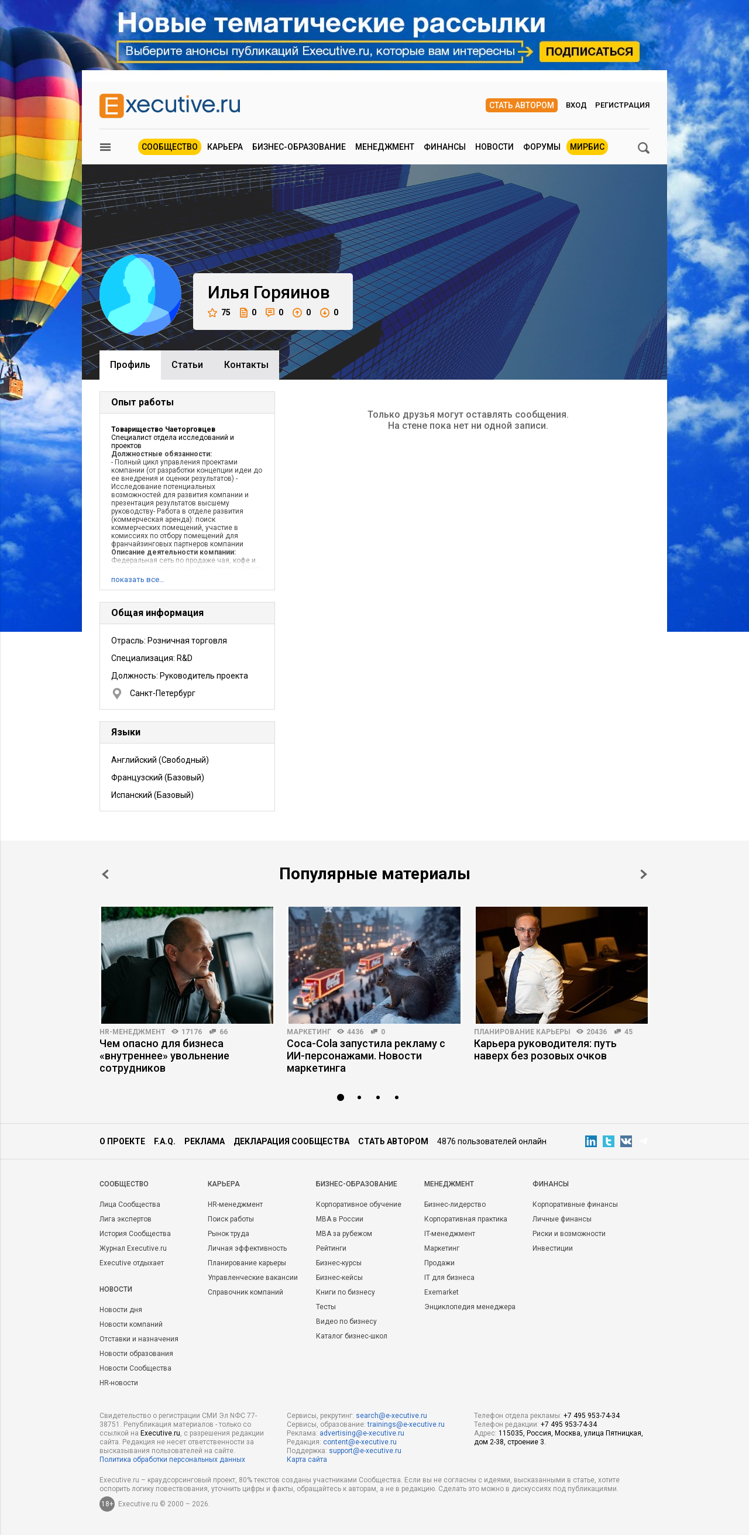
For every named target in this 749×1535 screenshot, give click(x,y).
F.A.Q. (165, 1141)
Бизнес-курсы (339, 1263)
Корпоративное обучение (358, 1204)
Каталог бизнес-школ (351, 1336)
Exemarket (441, 1292)
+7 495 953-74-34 (592, 1416)
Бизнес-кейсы (339, 1278)
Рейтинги (331, 1248)
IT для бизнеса (449, 1278)
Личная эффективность (247, 1248)
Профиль (130, 364)
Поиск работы (231, 1219)
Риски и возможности (569, 1234)
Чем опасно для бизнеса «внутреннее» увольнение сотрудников (164, 1055)
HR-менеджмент (132, 1032)
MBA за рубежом (344, 1234)
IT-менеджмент (449, 1234)
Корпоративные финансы (575, 1204)
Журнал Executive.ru (133, 1248)
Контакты (246, 364)
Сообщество (170, 147)
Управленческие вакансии (253, 1278)
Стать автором (521, 105)
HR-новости (118, 1383)
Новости (494, 147)
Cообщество (124, 1184)
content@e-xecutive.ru (360, 1442)
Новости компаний (131, 1324)
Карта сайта (307, 1459)
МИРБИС (587, 147)
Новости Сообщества (135, 1368)
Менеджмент (384, 147)
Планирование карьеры (522, 1032)
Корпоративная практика (465, 1219)
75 (219, 312)
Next (644, 874)
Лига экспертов (125, 1219)
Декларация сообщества (291, 1141)
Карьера (225, 147)
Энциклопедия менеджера (470, 1307)
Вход (576, 105)
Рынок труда (228, 1234)
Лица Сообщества (129, 1204)
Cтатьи (187, 364)
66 (223, 1032)
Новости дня (120, 1310)
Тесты (326, 1307)
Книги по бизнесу (345, 1292)
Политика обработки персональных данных (172, 1459)
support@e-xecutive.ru (365, 1451)
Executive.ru (160, 1433)
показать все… (137, 579)
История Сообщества (135, 1234)
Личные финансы (562, 1219)
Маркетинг (309, 1032)
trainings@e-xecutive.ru (406, 1424)
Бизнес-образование (299, 147)
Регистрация (622, 105)
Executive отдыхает (131, 1263)
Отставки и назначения (138, 1339)
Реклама (204, 1141)
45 (628, 1032)
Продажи (439, 1263)
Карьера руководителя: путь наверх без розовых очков (545, 1049)
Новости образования (136, 1354)
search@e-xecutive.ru (391, 1416)
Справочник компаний (245, 1292)
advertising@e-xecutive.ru (361, 1433)
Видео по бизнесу (346, 1321)
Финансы (445, 147)
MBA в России (339, 1219)
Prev (105, 874)
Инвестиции (552, 1248)
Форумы (542, 147)
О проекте (122, 1141)
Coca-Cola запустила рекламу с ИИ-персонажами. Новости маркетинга (366, 1055)
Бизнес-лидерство (455, 1204)
